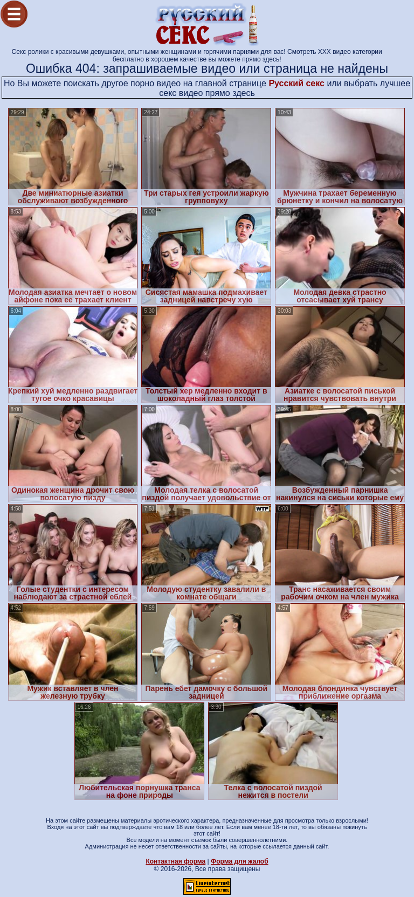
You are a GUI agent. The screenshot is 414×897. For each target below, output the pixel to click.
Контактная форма (175, 861)
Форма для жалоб (239, 861)
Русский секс (296, 83)
